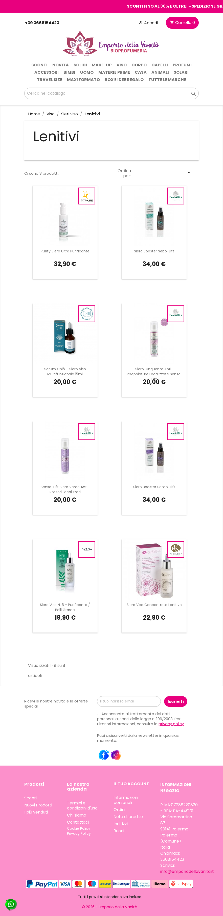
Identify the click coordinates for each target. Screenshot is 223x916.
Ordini (119, 810)
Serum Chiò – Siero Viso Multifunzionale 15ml (65, 372)
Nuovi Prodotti (38, 805)
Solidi (80, 65)
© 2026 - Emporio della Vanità (109, 906)
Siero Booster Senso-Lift (154, 486)
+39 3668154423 (41, 23)
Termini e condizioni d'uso (82, 805)
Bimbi (69, 72)
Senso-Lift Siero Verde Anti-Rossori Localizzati (65, 489)
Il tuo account (131, 784)
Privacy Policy (79, 833)
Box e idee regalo (124, 80)
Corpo (139, 65)
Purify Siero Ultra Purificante (65, 251)
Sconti (39, 65)
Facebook (104, 755)
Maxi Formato (83, 80)
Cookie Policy (78, 828)
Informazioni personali (126, 800)
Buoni (119, 831)
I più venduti (36, 812)
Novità (60, 65)
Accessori (46, 72)
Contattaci (78, 822)
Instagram (116, 755)
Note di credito (128, 817)
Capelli (159, 65)
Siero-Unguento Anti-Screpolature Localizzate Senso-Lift (154, 374)
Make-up (102, 65)
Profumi (182, 65)
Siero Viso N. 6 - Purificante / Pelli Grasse (65, 607)
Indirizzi (121, 824)
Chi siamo (76, 815)
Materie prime (114, 72)
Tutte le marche (167, 80)
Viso (122, 65)
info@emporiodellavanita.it (187, 871)
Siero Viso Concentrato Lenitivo (154, 604)
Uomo (87, 72)
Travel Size (49, 80)
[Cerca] (111, 93)
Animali (160, 72)
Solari (181, 72)
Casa (141, 72)
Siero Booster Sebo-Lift (154, 251)
